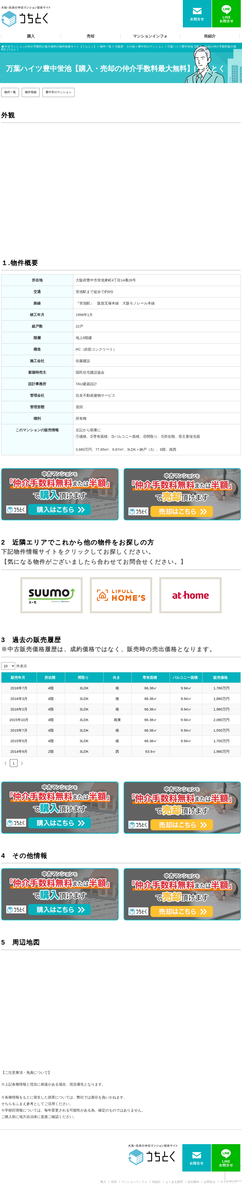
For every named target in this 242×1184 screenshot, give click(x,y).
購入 (31, 36)
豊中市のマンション (58, 92)
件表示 (21, 666)
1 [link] (14, 763)
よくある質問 (174, 1181)
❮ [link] (5, 763)
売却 (90, 36)
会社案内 (193, 1181)
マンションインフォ (150, 36)
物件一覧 (10, 92)
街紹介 (210, 36)
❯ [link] (21, 763)
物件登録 (30, 92)
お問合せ (209, 1181)
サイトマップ (228, 1181)
